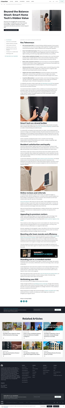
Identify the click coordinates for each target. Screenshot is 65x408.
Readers (33, 377)
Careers (55, 368)
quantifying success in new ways (40, 283)
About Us (55, 367)
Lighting (33, 375)
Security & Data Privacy (57, 372)
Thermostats (34, 372)
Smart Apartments (25, 380)
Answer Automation (25, 368)
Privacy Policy (21, 402)
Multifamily (44, 368)
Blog (4, 4)
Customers (44, 365)
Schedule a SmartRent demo (50, 290)
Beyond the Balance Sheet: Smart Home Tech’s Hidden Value (14, 4)
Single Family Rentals (46, 370)
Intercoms (34, 373)
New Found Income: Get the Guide (11, 30)
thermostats (43, 126)
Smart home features (24, 201)
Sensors (33, 370)
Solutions (23, 365)
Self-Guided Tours (24, 378)
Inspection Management (25, 372)
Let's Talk (61, 1)
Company (55, 365)
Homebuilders (45, 367)
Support (44, 373)
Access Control (24, 367)
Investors (55, 373)
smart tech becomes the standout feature (49, 273)
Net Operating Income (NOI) (47, 83)
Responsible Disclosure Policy (34, 402)
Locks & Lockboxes (35, 368)
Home (1, 4)
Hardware (34, 365)
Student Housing (45, 372)
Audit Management (25, 370)
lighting (49, 126)
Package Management (25, 373)
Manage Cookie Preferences (58, 375)
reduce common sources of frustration (45, 158)
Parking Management (25, 375)
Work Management (25, 382)
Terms (27, 402)
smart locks (38, 126)
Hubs (33, 367)
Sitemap (43, 402)
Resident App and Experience (26, 377)
